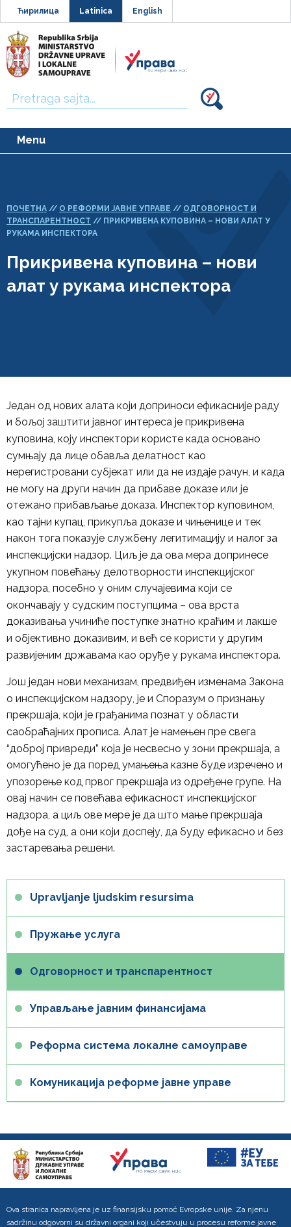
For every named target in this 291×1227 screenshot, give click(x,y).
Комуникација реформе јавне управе (130, 1082)
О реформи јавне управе (115, 208)
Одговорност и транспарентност (121, 971)
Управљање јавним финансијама (118, 1008)
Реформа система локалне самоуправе (138, 1045)
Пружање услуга (75, 934)
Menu (31, 140)
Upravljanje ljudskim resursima (112, 897)
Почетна (26, 208)
